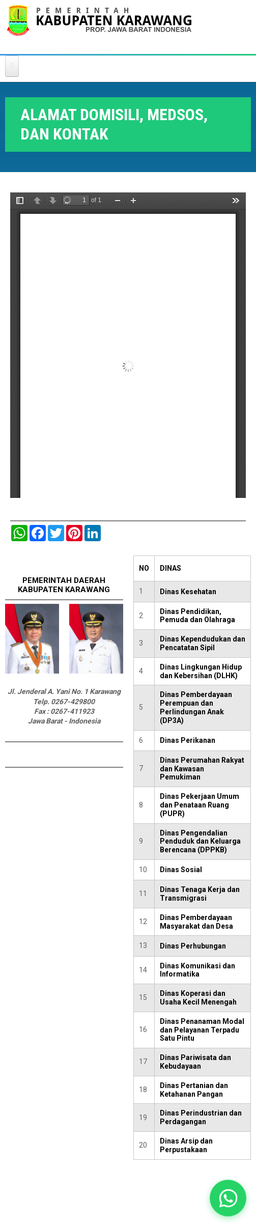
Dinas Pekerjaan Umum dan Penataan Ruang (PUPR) (199, 805)
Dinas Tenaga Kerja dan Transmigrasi (200, 893)
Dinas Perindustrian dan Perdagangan (201, 1117)
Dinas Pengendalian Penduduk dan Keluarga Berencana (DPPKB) (200, 841)
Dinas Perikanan (187, 740)
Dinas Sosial (181, 870)
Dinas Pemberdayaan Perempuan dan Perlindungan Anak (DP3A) (196, 707)
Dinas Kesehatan (188, 592)
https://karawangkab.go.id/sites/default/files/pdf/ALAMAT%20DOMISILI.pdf (128, 345)
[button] (228, 1198)
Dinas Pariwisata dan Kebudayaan (195, 1061)
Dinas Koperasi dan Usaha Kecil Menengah (198, 997)
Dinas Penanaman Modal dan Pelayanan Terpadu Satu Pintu (202, 1030)
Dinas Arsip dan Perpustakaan (186, 1145)
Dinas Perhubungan (193, 946)
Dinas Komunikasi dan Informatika (197, 970)
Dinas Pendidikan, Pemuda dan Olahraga (197, 615)
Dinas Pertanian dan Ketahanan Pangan (194, 1089)
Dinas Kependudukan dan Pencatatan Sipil (202, 643)
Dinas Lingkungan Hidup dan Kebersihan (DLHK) (201, 671)
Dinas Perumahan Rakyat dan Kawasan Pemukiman (202, 769)
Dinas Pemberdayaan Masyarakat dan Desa (196, 921)
